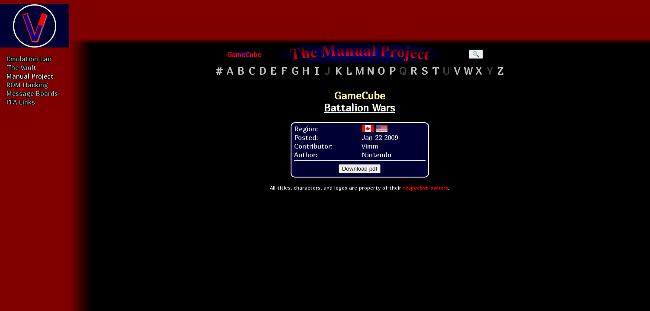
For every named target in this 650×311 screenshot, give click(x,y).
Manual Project (30, 76)
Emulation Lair (29, 59)
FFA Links (20, 102)
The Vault (21, 67)
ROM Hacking (27, 85)
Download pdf (360, 168)
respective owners (425, 187)
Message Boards (32, 93)
